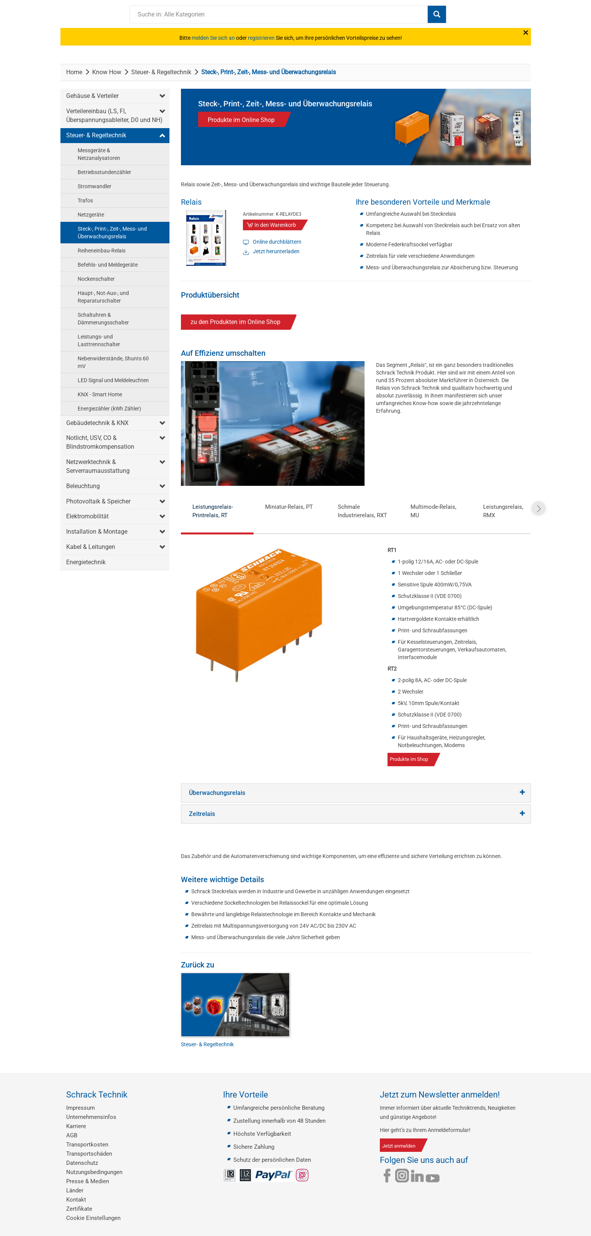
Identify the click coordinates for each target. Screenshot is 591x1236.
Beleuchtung (83, 486)
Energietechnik (86, 562)
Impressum (80, 1107)
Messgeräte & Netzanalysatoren (99, 154)
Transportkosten (87, 1144)
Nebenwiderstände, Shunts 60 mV (113, 362)
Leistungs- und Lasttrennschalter (99, 340)
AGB (71, 1135)
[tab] (356, 793)
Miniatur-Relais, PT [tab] (289, 506)
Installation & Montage (96, 531)
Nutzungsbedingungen (94, 1172)
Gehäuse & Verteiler (92, 95)
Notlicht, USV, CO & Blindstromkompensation (100, 442)
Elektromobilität (87, 516)
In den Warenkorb (275, 225)
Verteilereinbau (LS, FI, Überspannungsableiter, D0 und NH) (114, 115)
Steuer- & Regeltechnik (161, 72)
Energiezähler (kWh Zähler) (109, 408)
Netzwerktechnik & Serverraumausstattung (98, 466)
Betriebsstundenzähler (104, 172)
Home (74, 72)
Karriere (76, 1126)
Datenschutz (82, 1162)
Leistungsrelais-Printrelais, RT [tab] (212, 510)
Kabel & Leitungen (90, 546)
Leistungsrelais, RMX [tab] (503, 510)
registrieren (261, 38)
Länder (74, 1190)
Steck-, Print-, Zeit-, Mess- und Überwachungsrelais (112, 232)
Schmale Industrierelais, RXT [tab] (362, 510)
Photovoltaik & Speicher (98, 501)
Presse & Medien (87, 1181)
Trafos (85, 200)
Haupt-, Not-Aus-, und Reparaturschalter (103, 297)
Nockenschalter (96, 279)
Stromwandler (94, 186)
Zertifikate (79, 1208)
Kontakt (76, 1199)
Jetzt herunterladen (276, 251)
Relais (191, 202)
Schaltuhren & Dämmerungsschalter (103, 319)
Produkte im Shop (409, 759)
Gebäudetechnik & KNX (97, 423)
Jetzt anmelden (398, 1146)
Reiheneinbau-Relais (101, 251)
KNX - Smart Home (100, 394)
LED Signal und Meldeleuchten (113, 380)
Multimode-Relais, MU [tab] (433, 510)
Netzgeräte (91, 215)
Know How (106, 72)
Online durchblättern (277, 242)
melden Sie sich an (213, 38)
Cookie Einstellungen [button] (93, 1218)
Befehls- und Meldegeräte (108, 265)
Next (538, 508)
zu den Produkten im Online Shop (235, 322)
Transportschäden (89, 1153)
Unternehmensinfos (91, 1117)
